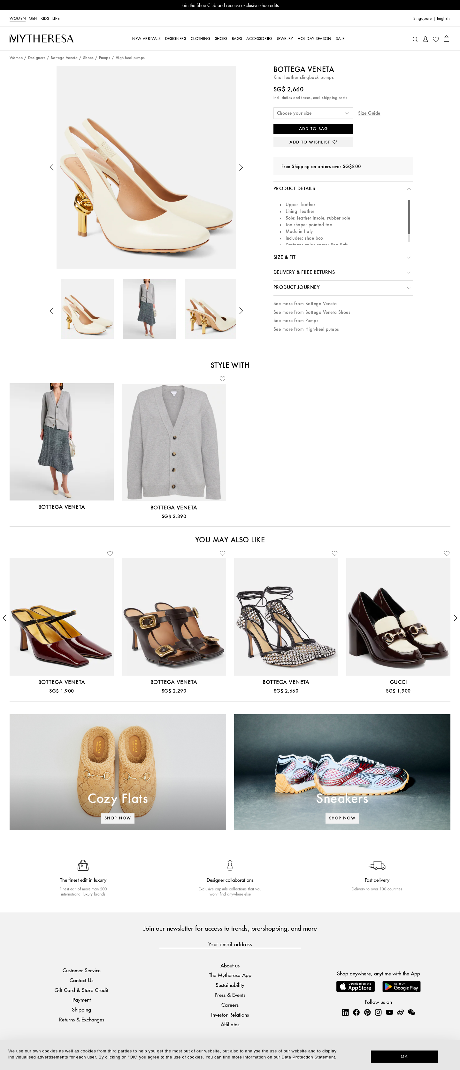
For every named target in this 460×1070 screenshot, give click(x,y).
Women (18, 18)
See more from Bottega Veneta (305, 303)
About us (230, 965)
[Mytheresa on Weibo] (400, 1012)
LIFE (56, 18)
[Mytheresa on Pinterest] (367, 1012)
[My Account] (425, 38)
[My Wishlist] (436, 39)
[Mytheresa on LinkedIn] (345, 1012)
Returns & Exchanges (81, 1019)
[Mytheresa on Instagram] (378, 1012)
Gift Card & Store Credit (81, 990)
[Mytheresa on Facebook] (356, 1012)
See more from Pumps (295, 320)
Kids (45, 18)
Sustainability (230, 985)
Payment (82, 999)
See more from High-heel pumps (306, 329)
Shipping (81, 1009)
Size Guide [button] (369, 113)
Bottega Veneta (64, 58)
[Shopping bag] (446, 38)
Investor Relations (230, 1014)
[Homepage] (41, 39)
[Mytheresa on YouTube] (389, 1012)
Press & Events (230, 994)
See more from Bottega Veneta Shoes (311, 312)
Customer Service (82, 970)
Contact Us (81, 980)
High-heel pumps (130, 58)
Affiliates (230, 1024)
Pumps (104, 58)
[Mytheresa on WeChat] (411, 1012)
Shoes (88, 58)
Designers (36, 58)
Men (33, 18)
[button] (52, 167)
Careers (230, 1004)
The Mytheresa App (230, 975)
